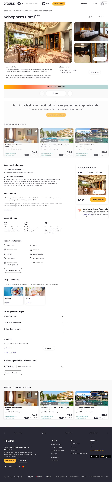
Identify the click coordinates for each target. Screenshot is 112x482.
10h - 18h (80, 403)
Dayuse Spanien (55, 457)
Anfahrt (7, 348)
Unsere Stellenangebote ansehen (79, 453)
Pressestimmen (74, 450)
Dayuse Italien (54, 454)
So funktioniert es (33, 316)
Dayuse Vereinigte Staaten (57, 450)
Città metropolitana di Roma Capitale (22, 10)
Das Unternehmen (75, 444)
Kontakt (92, 444)
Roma (35, 10)
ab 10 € (29, 303)
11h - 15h (89, 403)
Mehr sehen (8, 210)
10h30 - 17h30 (10, 403)
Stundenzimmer (18, 433)
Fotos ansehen (100, 59)
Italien (5, 10)
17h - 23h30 (99, 403)
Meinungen (74, 447)
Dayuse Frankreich (56, 444)
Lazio (10, 10)
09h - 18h (45, 403)
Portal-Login (23, 460)
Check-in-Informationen (33, 323)
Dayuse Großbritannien (57, 447)
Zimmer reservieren (98, 200)
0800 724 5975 (10, 352)
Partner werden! (9, 460)
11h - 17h (54, 403)
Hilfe (91, 447)
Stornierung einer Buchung (97, 450)
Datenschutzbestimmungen (96, 476)
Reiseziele (84, 3)
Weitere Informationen (13, 270)
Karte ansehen (95, 72)
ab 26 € (7, 303)
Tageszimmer (68, 433)
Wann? (56, 93)
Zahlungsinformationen (33, 329)
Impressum (83, 476)
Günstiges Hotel (93, 433)
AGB (107, 476)
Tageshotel (43, 433)
